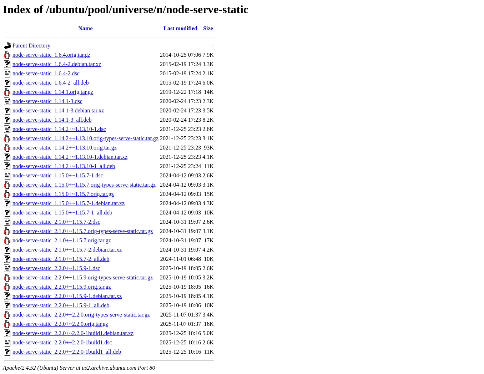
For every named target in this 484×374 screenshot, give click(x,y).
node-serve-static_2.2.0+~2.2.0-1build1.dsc (62, 342)
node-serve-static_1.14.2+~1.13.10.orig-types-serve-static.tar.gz (85, 138)
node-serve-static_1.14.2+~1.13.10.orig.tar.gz (64, 148)
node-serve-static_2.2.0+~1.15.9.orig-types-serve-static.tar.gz (82, 277)
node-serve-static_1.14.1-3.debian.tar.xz (58, 110)
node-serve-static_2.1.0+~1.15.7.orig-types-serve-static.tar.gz (82, 231)
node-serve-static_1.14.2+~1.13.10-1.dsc (59, 129)
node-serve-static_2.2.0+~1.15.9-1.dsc (56, 268)
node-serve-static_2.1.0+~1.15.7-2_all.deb (60, 259)
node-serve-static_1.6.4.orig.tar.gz (51, 55)
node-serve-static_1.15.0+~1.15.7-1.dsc (57, 175)
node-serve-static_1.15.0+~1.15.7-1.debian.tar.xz (68, 203)
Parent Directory (31, 45)
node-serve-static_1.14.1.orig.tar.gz (52, 92)
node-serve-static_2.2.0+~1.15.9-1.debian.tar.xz (67, 296)
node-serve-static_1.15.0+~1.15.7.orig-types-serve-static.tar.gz (84, 185)
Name (86, 28)
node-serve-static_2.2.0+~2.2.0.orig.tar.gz (60, 324)
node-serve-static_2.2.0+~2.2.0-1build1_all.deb (66, 352)
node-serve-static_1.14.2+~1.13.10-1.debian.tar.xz (69, 157)
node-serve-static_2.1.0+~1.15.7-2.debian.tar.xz (67, 250)
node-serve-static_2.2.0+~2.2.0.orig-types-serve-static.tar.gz (81, 315)
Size (208, 28)
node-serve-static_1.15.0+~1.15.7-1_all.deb (62, 212)
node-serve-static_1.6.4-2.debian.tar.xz (56, 64)
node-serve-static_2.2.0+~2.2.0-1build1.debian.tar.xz (72, 333)
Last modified (180, 28)
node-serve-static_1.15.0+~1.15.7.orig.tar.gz (63, 194)
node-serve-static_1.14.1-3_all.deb (52, 120)
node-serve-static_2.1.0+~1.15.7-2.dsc (56, 222)
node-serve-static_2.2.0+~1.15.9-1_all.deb (60, 305)
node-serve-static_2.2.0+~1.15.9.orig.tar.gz (61, 287)
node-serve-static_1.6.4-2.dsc (46, 73)
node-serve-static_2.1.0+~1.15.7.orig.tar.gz (61, 240)
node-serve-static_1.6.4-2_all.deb (50, 83)
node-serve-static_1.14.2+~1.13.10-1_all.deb (63, 166)
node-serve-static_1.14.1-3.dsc (47, 101)
